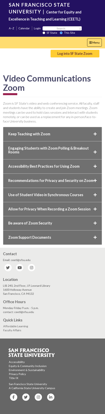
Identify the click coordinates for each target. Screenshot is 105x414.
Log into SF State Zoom (74, 53)
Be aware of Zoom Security (52, 223)
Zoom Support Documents (52, 237)
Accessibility (17, 362)
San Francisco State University (28, 384)
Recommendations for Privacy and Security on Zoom (52, 180)
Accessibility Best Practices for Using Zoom (52, 166)
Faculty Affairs (12, 330)
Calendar (24, 28)
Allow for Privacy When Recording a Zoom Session (52, 209)
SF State (50, 32)
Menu (95, 43)
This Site (67, 32)
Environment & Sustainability (27, 370)
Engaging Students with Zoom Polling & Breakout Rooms (52, 150)
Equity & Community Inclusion (28, 366)
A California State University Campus (32, 388)
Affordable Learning (15, 326)
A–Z (11, 28)
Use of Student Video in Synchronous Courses (52, 195)
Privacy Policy (17, 374)
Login (37, 28)
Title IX (13, 378)
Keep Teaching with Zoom (52, 134)
